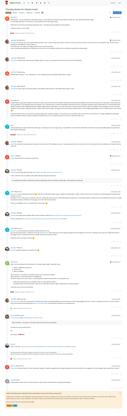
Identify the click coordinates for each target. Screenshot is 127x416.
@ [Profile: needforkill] (14, 42)
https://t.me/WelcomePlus (41, 303)
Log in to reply (117, 12)
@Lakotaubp (21, 72)
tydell (12, 125)
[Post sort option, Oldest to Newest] (109, 12)
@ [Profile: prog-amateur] (15, 301)
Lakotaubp (13, 40)
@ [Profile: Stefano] (19, 198)
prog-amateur (14, 262)
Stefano (13, 156)
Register (9, 405)
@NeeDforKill (21, 40)
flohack (13, 315)
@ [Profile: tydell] (13, 144)
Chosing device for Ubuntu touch (33, 317)
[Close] (120, 393)
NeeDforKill (14, 17)
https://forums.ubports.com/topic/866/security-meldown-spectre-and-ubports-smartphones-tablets (48, 346)
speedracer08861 (15, 380)
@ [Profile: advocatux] (14, 194)
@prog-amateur (21, 299)
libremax (13, 344)
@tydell (19, 141)
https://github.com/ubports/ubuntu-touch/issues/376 (47, 172)
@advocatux (18, 191)
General (8, 12)
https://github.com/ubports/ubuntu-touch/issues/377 (67, 215)
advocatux (13, 170)
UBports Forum (15, 3)
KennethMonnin (15, 100)
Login (15, 405)
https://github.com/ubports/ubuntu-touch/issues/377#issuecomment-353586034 (45, 218)
